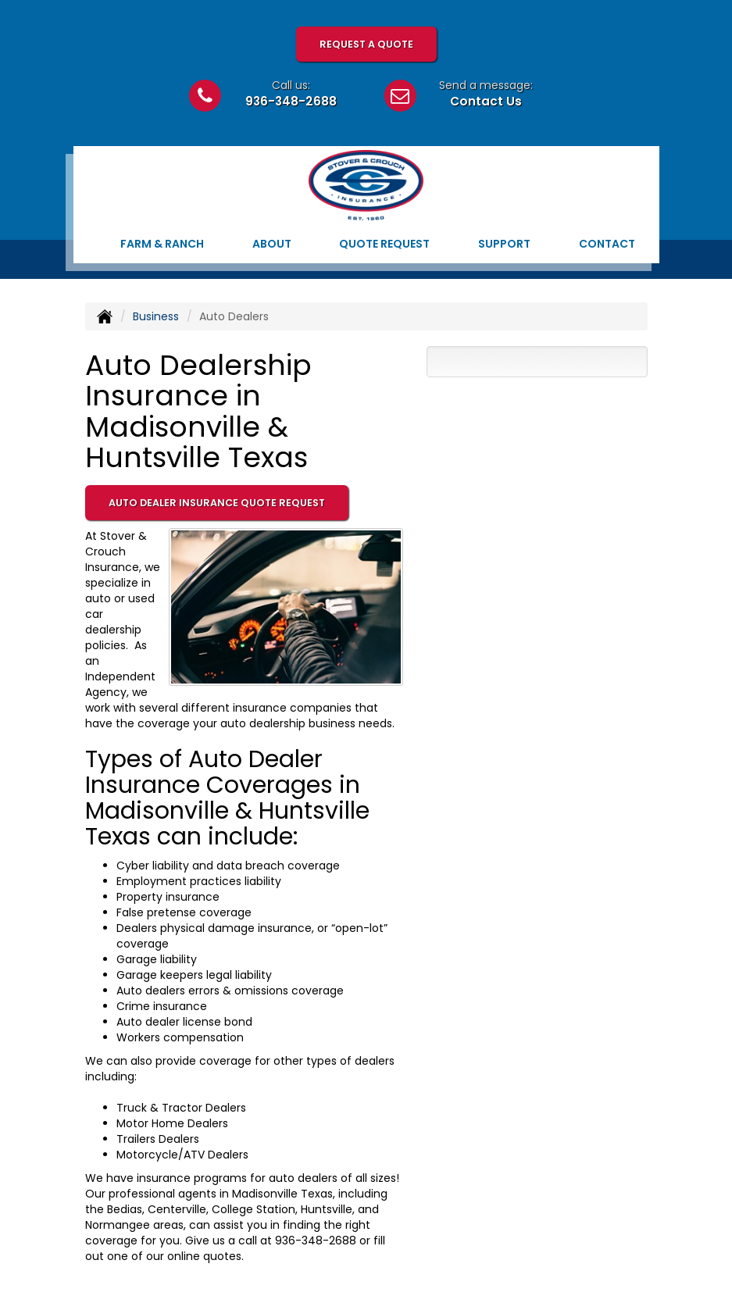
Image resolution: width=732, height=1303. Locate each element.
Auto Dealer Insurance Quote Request (217, 502)
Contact (607, 244)
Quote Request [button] (384, 244)
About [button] (271, 244)
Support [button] (504, 244)
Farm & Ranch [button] (162, 244)
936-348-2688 (291, 101)
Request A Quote (366, 44)
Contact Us (486, 101)
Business (156, 316)
